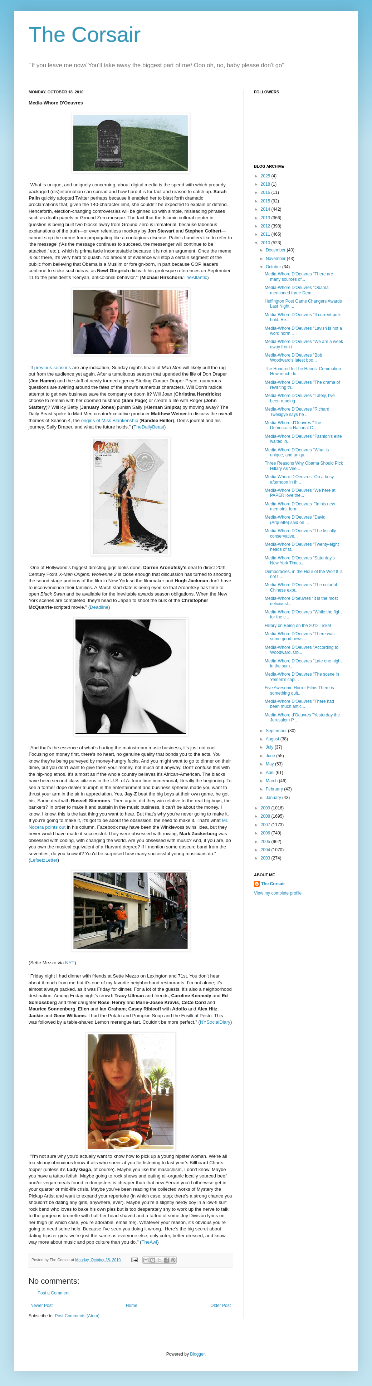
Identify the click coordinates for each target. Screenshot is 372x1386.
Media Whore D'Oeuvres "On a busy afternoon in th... (299, 479)
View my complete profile (278, 893)
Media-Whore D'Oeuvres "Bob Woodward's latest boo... (293, 358)
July (270, 747)
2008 (266, 816)
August (273, 738)
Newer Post (41, 1305)
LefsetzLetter (43, 860)
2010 (266, 242)
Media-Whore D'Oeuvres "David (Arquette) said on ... (295, 520)
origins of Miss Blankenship (109, 420)
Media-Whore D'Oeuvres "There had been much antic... (299, 704)
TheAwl (149, 1242)
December (276, 250)
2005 (266, 841)
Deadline (99, 607)
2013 (266, 217)
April (270, 772)
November (276, 258)
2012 (266, 226)
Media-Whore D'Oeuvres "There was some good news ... (299, 636)
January (274, 797)
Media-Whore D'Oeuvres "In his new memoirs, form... (300, 506)
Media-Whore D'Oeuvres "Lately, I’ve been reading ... (300, 398)
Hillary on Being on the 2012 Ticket (298, 625)
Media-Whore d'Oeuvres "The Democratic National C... (293, 425)
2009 (266, 807)
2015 (266, 201)
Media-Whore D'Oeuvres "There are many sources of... (299, 276)
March (272, 780)
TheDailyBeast (148, 427)
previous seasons (52, 367)
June (271, 755)
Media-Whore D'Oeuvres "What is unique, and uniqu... (297, 452)
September (277, 730)
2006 (266, 833)
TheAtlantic (195, 277)
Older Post (220, 1305)
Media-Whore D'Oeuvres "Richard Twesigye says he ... (297, 412)
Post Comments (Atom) (77, 1315)
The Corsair (85, 34)
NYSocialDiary (215, 1022)
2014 (266, 209)
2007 (266, 824)
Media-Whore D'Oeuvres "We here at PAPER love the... (300, 493)
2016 (266, 192)
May (270, 764)
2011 (266, 234)
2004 (266, 849)
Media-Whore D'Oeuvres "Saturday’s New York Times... (300, 560)
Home (131, 1305)
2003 (266, 858)
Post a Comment (53, 1293)
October (274, 266)
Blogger (197, 1354)
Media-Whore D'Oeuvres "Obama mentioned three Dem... (297, 290)
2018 (266, 184)
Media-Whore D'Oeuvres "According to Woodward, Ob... (301, 650)
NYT (69, 962)
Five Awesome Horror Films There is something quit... (299, 690)
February (275, 789)
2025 (266, 175)
